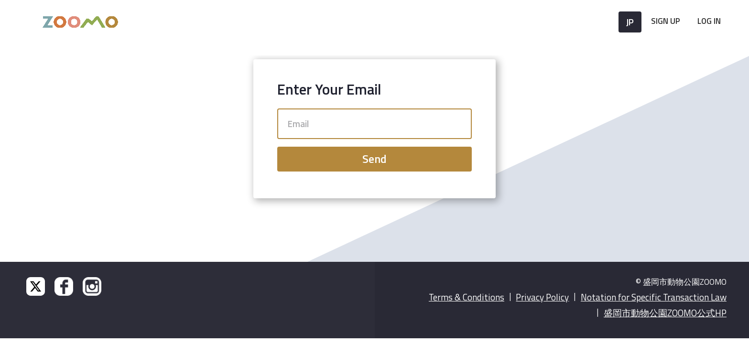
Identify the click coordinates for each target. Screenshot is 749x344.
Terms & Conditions (466, 297)
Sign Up (665, 21)
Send (374, 158)
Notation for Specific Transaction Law (654, 297)
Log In (709, 21)
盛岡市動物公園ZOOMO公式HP (665, 313)
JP (630, 22)
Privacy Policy (542, 297)
